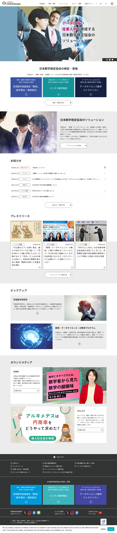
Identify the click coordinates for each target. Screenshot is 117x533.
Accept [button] (111, 529)
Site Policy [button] (68, 530)
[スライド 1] (107, 59)
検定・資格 (51, 4)
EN (101, 4)
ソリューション (63, 4)
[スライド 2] (109, 59)
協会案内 (42, 4)
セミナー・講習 (76, 4)
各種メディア (89, 4)
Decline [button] (103, 529)
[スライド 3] (112, 59)
